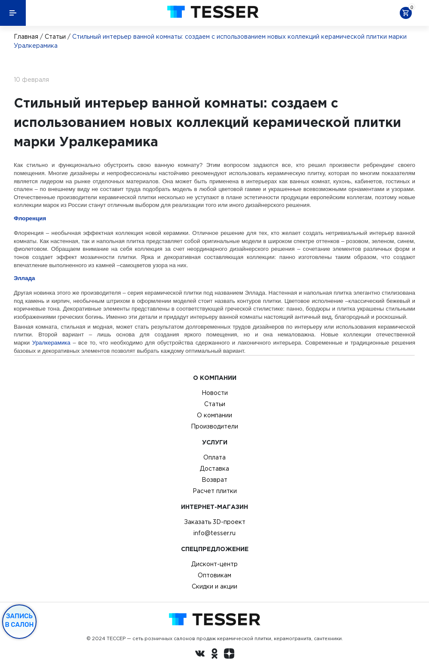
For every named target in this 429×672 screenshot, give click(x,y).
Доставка (214, 468)
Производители (214, 426)
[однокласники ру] (214, 654)
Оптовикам (214, 575)
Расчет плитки (215, 490)
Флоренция (30, 218)
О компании (214, 415)
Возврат (214, 479)
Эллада (24, 278)
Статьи (55, 36)
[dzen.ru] (229, 654)
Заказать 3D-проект (214, 521)
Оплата (214, 457)
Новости (215, 392)
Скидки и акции (214, 586)
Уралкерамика (51, 342)
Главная (26, 36)
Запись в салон (19, 620)
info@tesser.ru (214, 533)
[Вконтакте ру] (200, 654)
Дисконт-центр (214, 564)
